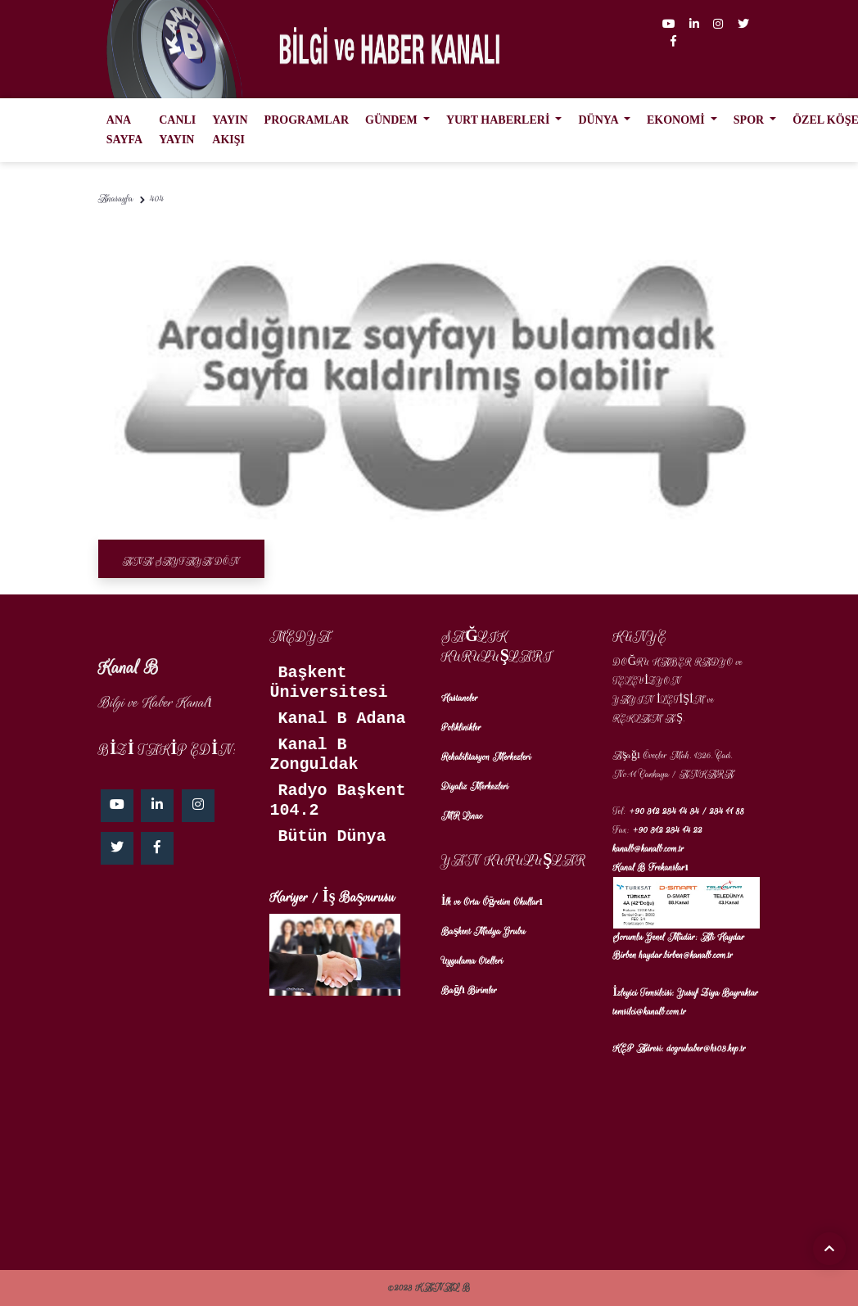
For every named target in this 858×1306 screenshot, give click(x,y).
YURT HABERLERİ (499, 120)
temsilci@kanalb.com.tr (650, 1012)
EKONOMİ (677, 120)
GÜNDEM (392, 120)
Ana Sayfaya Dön (181, 561)
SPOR (750, 120)
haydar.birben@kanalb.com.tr (686, 955)
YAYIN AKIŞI (229, 130)
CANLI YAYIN (177, 130)
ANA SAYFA (124, 130)
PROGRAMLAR (306, 120)
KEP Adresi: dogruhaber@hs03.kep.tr (679, 1048)
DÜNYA (599, 120)
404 (157, 199)
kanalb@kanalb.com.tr (648, 849)
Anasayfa (115, 199)
